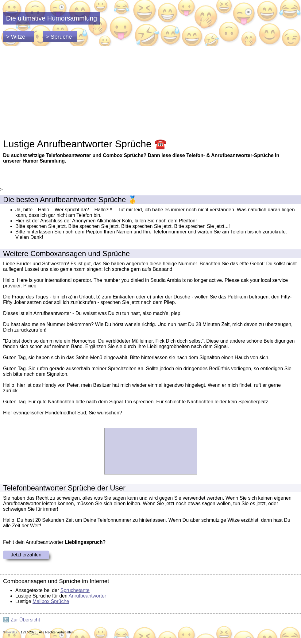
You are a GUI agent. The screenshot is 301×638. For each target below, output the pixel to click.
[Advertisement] (150, 92)
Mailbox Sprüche (51, 601)
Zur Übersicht (25, 619)
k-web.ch (13, 632)
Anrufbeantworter (87, 595)
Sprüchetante (75, 590)
